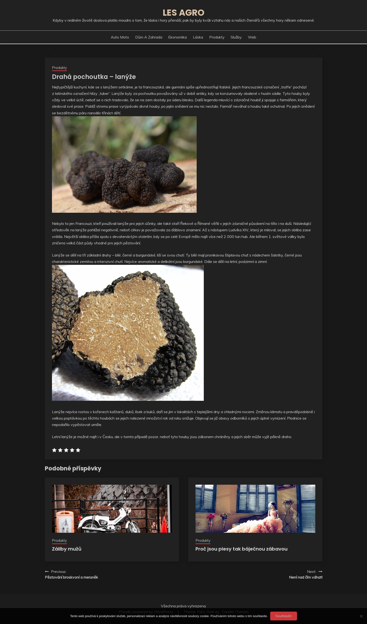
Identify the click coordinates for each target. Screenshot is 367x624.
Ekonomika (177, 37)
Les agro (183, 12)
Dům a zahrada (148, 37)
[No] (361, 616)
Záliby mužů (66, 549)
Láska (198, 37)
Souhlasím (283, 616)
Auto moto (120, 37)
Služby (236, 37)
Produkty (217, 37)
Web (252, 37)
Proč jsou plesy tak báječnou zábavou (241, 549)
